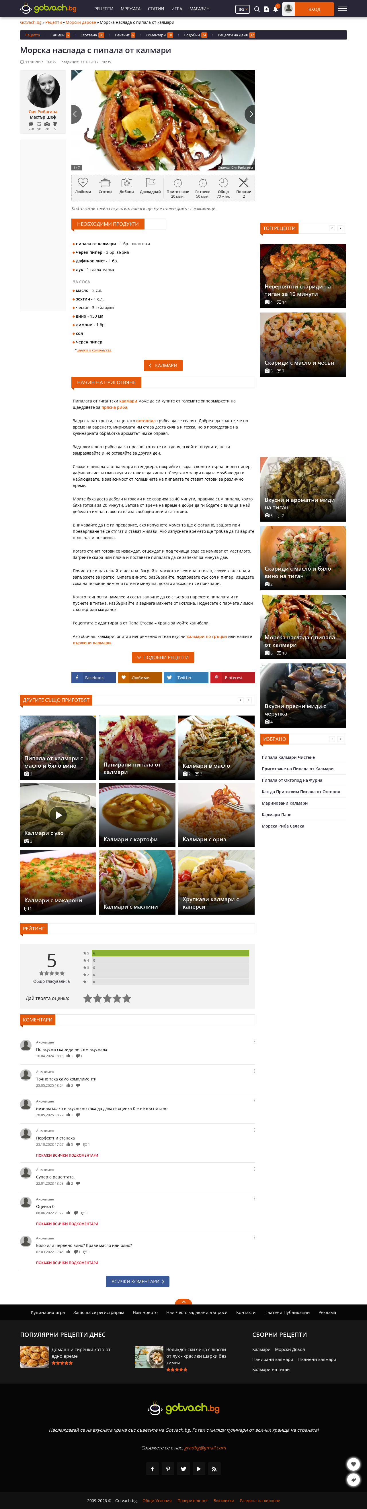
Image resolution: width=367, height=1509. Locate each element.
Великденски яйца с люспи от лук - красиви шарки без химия (196, 1356)
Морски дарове (81, 22)
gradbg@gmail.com (205, 1448)
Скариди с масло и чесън (299, 362)
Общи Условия (157, 1500)
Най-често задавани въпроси (197, 1312)
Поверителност (192, 1500)
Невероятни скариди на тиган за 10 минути (298, 290)
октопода (146, 420)
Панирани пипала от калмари (132, 768)
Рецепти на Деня (236, 35)
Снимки (60, 35)
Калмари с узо (44, 833)
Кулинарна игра (48, 1312)
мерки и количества (94, 350)
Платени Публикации (287, 1312)
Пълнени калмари (317, 1359)
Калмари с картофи (131, 839)
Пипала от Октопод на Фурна (292, 780)
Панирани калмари (272, 1359)
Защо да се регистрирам (98, 1312)
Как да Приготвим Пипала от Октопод (301, 791)
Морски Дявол (290, 1349)
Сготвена (92, 35)
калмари (128, 401)
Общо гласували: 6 (51, 981)
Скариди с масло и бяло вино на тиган (298, 572)
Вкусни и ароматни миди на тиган (300, 503)
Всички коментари (135, 1281)
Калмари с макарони (53, 900)
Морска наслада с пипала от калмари (300, 641)
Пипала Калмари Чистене (288, 757)
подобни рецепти (166, 657)
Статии (156, 8)
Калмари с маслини (131, 906)
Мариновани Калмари (285, 803)
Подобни (195, 35)
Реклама (327, 1312)
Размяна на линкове (260, 1500)
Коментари (159, 35)
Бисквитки (224, 1500)
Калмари (166, 365)
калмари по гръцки (207, 636)
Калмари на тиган (271, 1369)
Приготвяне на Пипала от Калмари (298, 768)
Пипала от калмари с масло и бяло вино (53, 761)
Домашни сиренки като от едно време (81, 1352)
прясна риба (114, 407)
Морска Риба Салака (283, 826)
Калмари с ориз (204, 839)
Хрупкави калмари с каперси (211, 902)
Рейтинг (125, 35)
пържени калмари (92, 642)
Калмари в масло (206, 765)
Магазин (200, 8)
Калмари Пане (276, 814)
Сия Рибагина (43, 112)
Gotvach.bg (31, 22)
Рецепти (103, 8)
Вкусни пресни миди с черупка (295, 709)
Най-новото (145, 1312)
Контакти (246, 1312)
